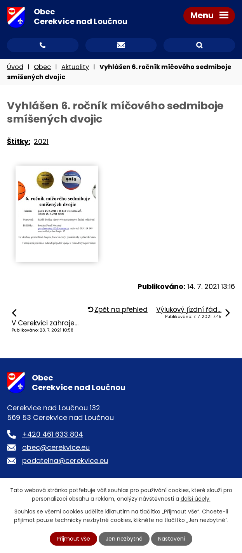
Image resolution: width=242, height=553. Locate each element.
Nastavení (171, 539)
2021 (41, 141)
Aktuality (75, 66)
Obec (42, 66)
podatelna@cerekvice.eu (65, 460)
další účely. (196, 499)
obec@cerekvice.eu (56, 447)
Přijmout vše (73, 539)
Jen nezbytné (124, 539)
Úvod (15, 66)
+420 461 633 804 (52, 434)
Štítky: (18, 141)
